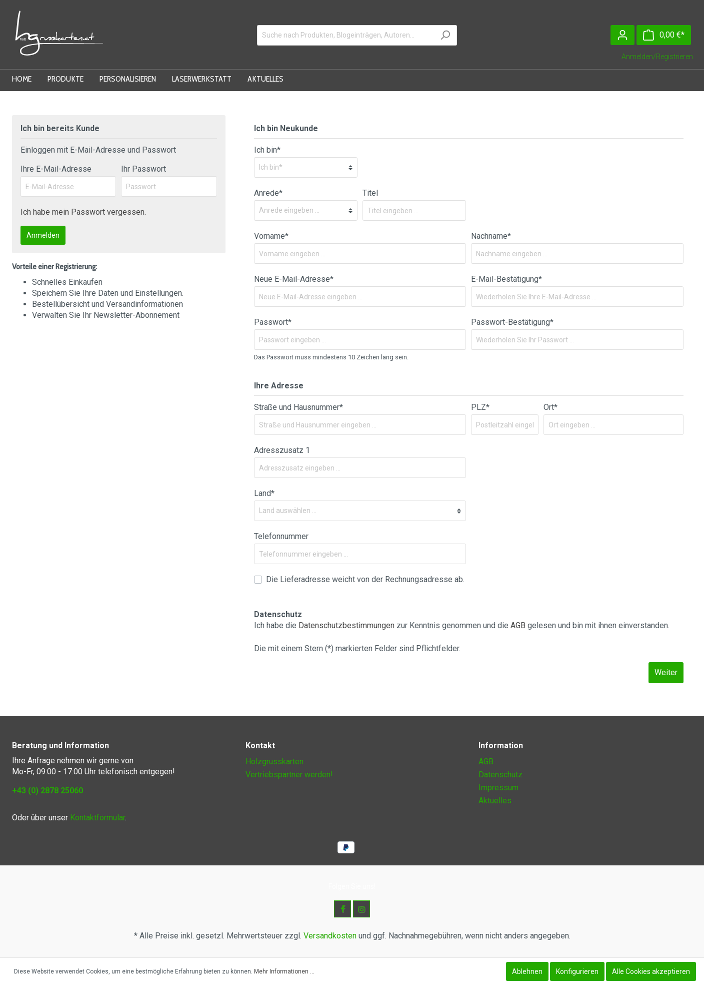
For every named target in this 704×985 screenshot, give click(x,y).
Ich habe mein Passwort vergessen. (83, 212)
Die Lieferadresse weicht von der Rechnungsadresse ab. (365, 579)
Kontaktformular (97, 817)
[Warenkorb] (663, 35)
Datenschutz (500, 774)
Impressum (498, 787)
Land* (264, 493)
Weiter (666, 672)
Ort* (551, 407)
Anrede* (268, 193)
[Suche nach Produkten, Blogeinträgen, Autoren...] (345, 35)
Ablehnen (527, 971)
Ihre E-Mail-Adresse (56, 169)
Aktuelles (495, 800)
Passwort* (273, 322)
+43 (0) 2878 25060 (47, 790)
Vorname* (271, 236)
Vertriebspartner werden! (289, 774)
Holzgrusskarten (275, 761)
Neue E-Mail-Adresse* (294, 279)
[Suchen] (445, 35)
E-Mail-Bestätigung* (506, 279)
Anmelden (43, 235)
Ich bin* (267, 150)
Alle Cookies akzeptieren (651, 971)
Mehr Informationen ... (284, 971)
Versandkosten (330, 935)
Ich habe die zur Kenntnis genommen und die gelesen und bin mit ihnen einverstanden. (462, 625)
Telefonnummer (281, 536)
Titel (370, 193)
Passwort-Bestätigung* (512, 322)
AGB (518, 625)
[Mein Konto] (622, 35)
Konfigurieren (577, 971)
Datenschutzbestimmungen (346, 625)
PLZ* (480, 407)
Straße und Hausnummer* (298, 407)
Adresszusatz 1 (282, 450)
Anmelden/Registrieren (657, 57)
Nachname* (491, 236)
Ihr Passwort (143, 169)
